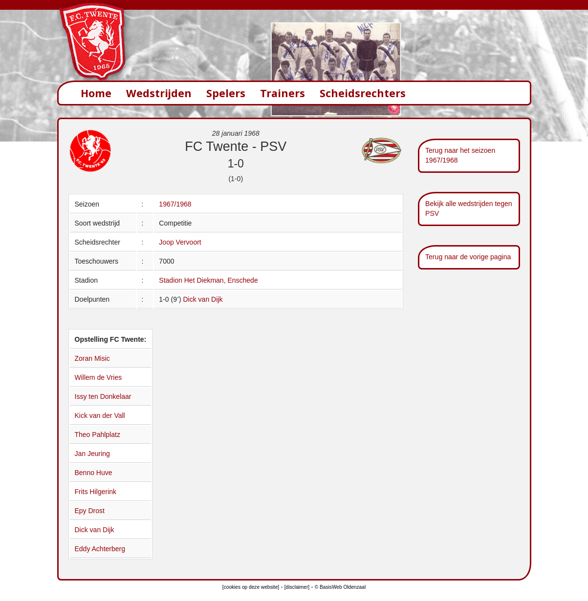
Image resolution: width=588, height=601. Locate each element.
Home (96, 93)
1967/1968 (175, 204)
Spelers (225, 93)
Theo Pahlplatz (97, 434)
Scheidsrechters (363, 93)
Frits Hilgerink (96, 492)
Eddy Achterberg (100, 549)
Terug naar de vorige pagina (468, 257)
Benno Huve (93, 473)
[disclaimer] (296, 587)
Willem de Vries (98, 377)
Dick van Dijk (202, 299)
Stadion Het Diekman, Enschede (208, 280)
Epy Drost (90, 511)
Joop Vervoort (180, 242)
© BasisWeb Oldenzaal (340, 587)
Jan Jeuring (92, 453)
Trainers (282, 93)
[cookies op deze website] (250, 587)
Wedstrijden (159, 93)
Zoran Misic (92, 358)
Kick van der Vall (100, 415)
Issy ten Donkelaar (103, 396)
